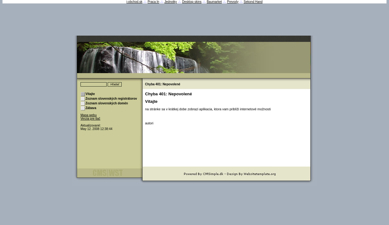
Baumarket (214, 1)
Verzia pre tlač (90, 118)
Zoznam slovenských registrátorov (111, 98)
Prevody (233, 1)
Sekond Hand (253, 1)
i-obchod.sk (134, 1)
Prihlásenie (88, 122)
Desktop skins (192, 1)
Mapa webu (88, 115)
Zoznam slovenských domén (106, 103)
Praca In (153, 1)
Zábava (90, 108)
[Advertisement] (194, 21)
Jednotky (170, 1)
